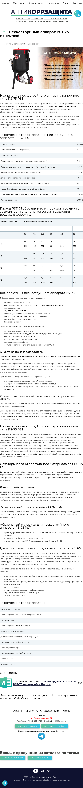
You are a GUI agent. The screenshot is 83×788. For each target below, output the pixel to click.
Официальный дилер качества (52, 22)
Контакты (17, 780)
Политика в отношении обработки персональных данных (46, 780)
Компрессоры (23, 18)
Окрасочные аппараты (55, 18)
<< (4, 32)
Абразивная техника (25, 22)
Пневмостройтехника (13, 757)
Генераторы (37, 18)
